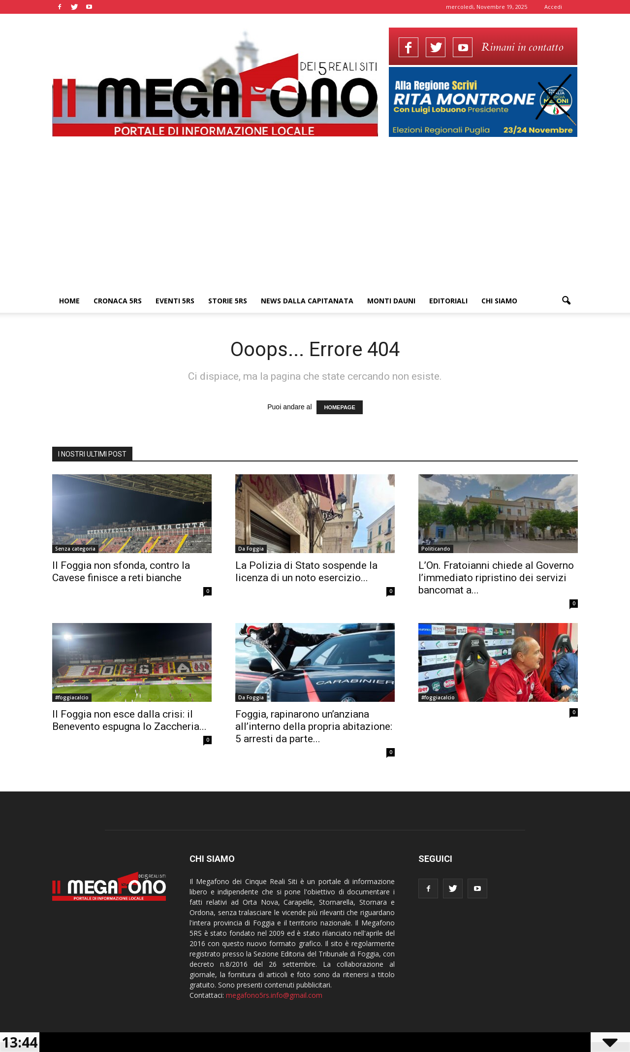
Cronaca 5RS (118, 300)
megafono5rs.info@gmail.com (274, 995)
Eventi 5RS (175, 300)
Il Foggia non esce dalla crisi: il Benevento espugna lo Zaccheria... (129, 720)
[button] (566, 301)
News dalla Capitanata (307, 300)
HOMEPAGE (339, 407)
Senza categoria (75, 548)
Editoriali (448, 300)
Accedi (553, 6)
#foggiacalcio (72, 697)
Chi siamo (499, 300)
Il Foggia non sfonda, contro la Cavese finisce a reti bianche (121, 571)
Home (69, 300)
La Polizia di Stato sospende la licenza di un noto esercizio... (306, 571)
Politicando (435, 548)
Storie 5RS (227, 300)
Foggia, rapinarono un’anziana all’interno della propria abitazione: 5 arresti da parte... (313, 726)
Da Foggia (251, 548)
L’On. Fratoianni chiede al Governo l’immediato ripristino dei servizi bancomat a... (496, 577)
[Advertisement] (315, 215)
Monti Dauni (391, 300)
